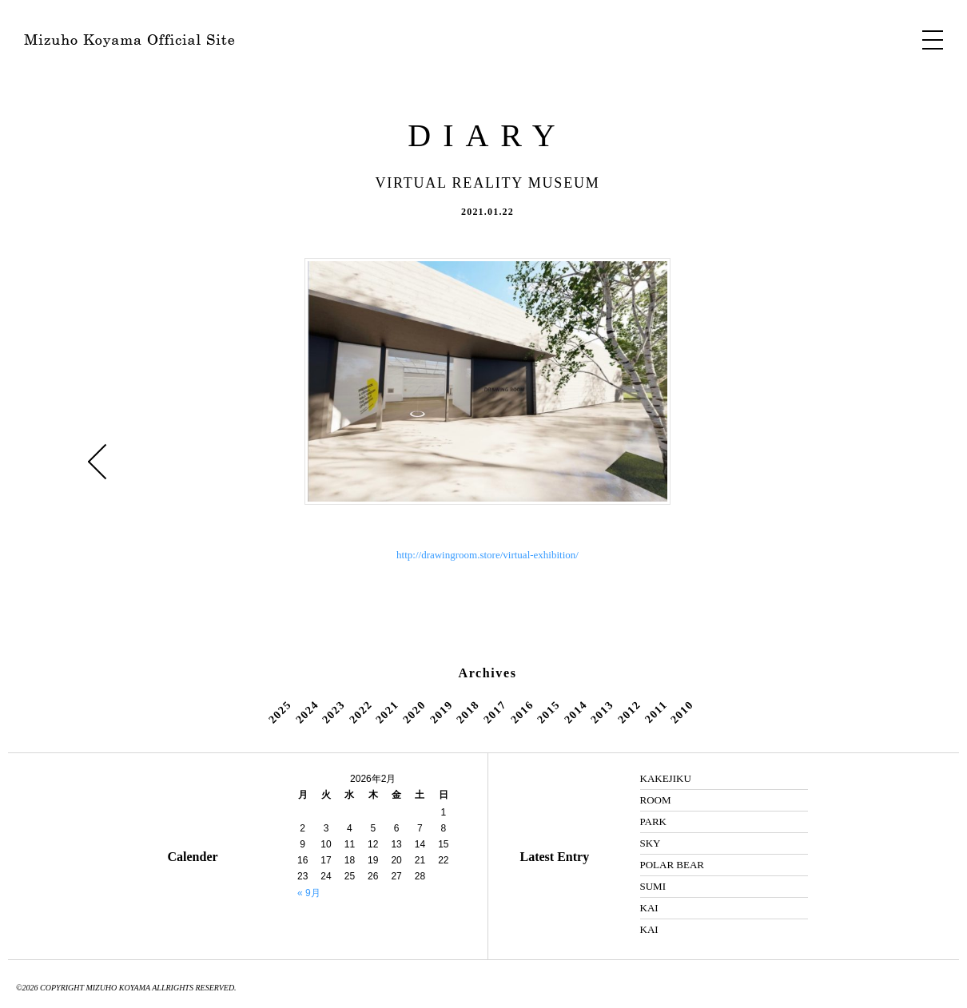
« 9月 (308, 893)
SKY (650, 843)
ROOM (655, 800)
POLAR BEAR (672, 865)
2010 (682, 711)
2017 (494, 711)
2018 (467, 711)
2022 (360, 711)
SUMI (653, 886)
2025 (279, 711)
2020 (414, 711)
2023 (333, 711)
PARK (653, 821)
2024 (306, 711)
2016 (521, 711)
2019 (441, 711)
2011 (656, 711)
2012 (629, 711)
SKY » (877, 461)
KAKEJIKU (665, 778)
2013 (602, 711)
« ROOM (97, 461)
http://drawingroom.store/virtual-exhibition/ (487, 555)
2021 (387, 711)
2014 (575, 711)
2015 (548, 711)
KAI (649, 908)
